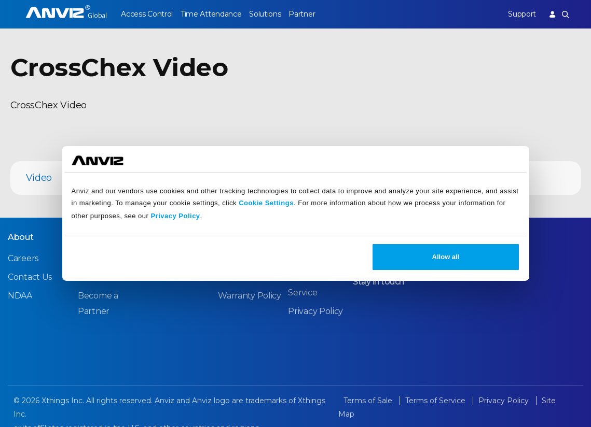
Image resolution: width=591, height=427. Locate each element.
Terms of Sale (368, 400)
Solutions (265, 14)
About (21, 237)
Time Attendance (211, 14)
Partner (301, 14)
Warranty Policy (249, 296)
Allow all (446, 257)
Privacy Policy (175, 216)
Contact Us (30, 277)
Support (522, 14)
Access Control (147, 14)
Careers (23, 258)
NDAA (20, 296)
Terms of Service (436, 400)
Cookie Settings (266, 203)
